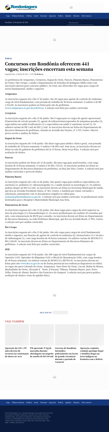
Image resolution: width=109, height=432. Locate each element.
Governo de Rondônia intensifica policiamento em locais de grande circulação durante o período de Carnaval (66, 355)
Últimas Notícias (18, 16)
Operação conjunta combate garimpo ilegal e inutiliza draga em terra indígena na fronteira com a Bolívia (91, 353)
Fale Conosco (86, 16)
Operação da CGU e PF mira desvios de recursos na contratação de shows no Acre (17, 352)
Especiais (52, 16)
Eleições (76, 16)
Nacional (43, 16)
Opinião (68, 16)
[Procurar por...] (80, 22)
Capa (8, 16)
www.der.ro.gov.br (30, 263)
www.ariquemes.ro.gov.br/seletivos (24, 107)
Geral (36, 16)
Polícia (60, 16)
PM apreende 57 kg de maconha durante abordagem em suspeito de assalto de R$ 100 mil (42, 352)
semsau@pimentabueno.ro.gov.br (23, 196)
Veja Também (14, 321)
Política (29, 16)
